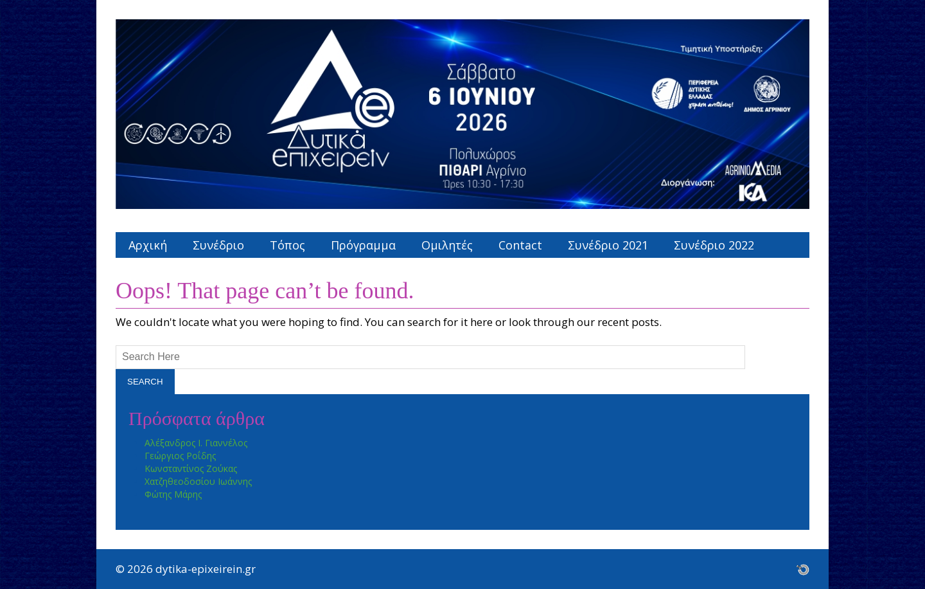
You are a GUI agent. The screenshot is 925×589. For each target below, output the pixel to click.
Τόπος (287, 245)
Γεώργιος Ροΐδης (180, 455)
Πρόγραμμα (363, 245)
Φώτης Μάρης (173, 494)
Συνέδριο (218, 245)
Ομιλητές (447, 245)
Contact (520, 245)
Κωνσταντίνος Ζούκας (191, 468)
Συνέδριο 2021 (608, 245)
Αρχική (147, 245)
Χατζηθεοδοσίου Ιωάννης (198, 481)
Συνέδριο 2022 (714, 245)
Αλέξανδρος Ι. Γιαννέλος (196, 443)
